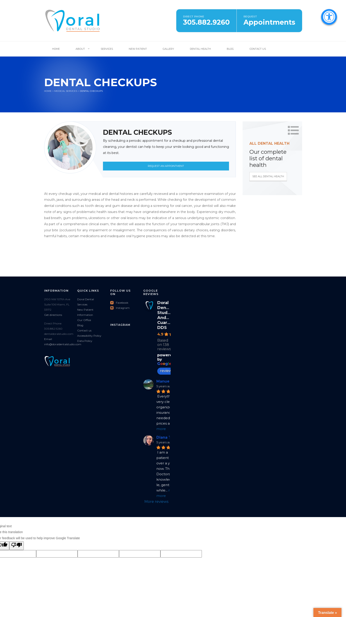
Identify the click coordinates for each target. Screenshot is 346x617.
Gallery (168, 48)
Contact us (84, 330)
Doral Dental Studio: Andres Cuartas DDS (165, 315)
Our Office (84, 320)
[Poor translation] (16, 545)
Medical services (65, 91)
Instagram (120, 308)
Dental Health (200, 48)
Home (56, 48)
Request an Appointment (166, 166)
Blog (230, 48)
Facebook (119, 302)
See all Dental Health (268, 176)
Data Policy (84, 341)
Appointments (269, 22)
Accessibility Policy (89, 335)
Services (107, 48)
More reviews (156, 501)
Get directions (53, 315)
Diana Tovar (168, 437)
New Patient (138, 48)
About (80, 48)
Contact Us (258, 48)
